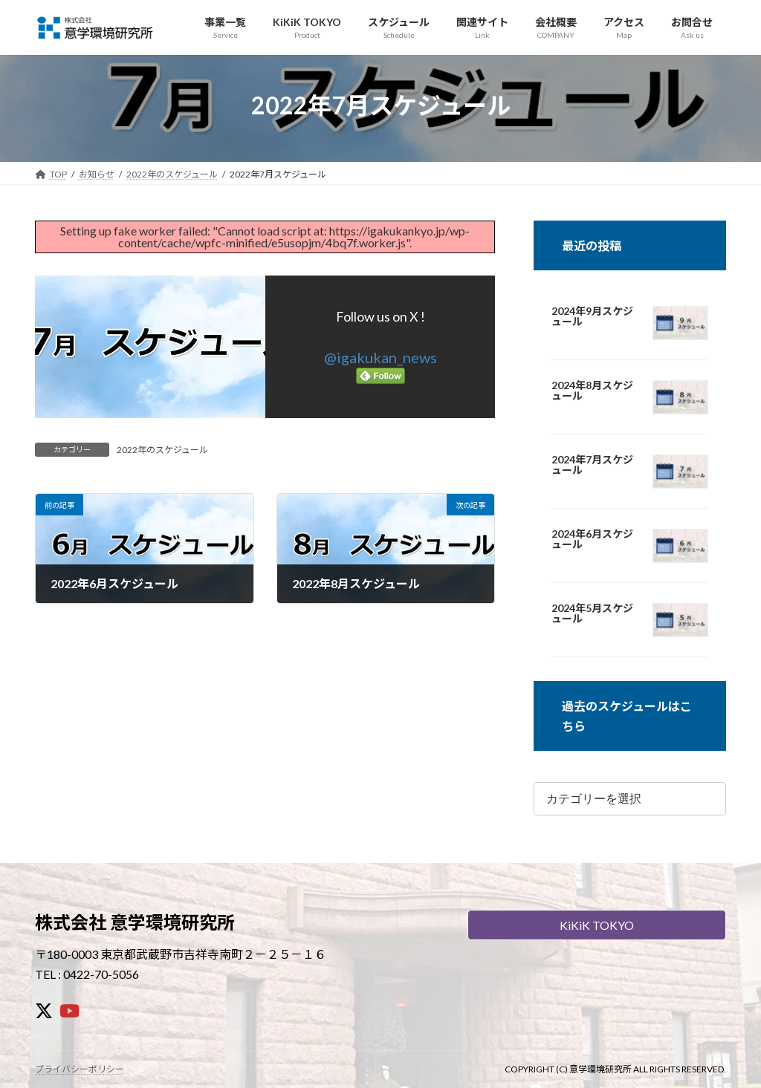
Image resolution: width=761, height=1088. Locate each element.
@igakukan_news (380, 357)
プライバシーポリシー (79, 1069)
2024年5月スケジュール (592, 613)
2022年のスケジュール (162, 449)
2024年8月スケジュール (592, 390)
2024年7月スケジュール (592, 465)
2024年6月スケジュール (592, 539)
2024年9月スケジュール (592, 316)
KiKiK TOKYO (597, 925)
